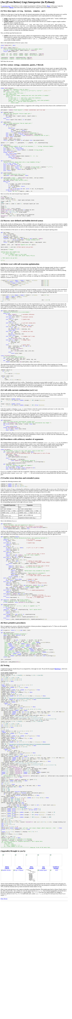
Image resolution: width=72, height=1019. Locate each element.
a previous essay (6, 6)
